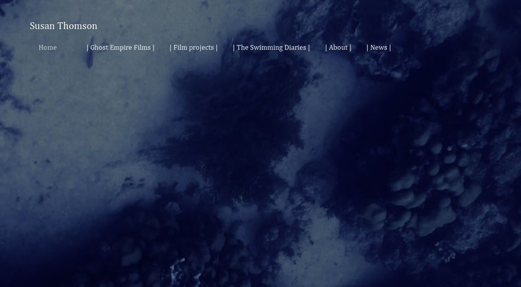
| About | (338, 47)
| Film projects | (193, 47)
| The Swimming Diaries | (271, 47)
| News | (378, 47)
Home (48, 47)
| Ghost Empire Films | (120, 47)
